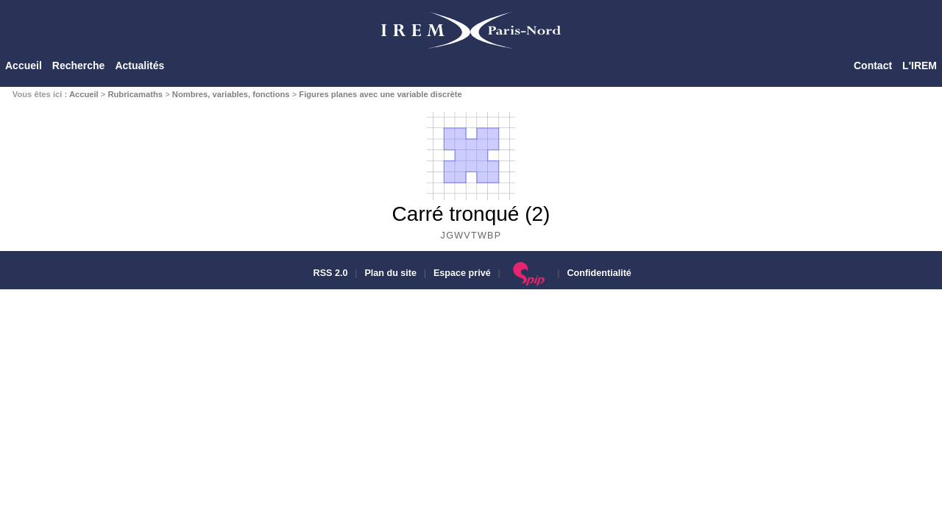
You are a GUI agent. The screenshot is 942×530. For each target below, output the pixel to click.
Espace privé (462, 273)
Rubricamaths (135, 94)
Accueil (23, 65)
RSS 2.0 (329, 273)
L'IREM (919, 65)
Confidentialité (599, 273)
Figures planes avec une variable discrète (380, 94)
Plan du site (390, 273)
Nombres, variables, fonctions (231, 94)
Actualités (139, 65)
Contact (873, 65)
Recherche (78, 65)
